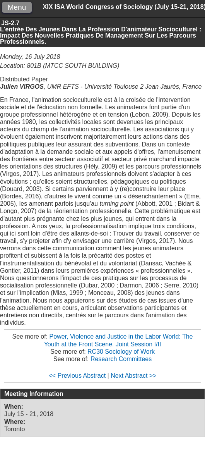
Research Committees (121, 359)
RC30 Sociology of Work (121, 351)
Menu (16, 7)
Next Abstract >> (133, 375)
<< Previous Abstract (77, 375)
